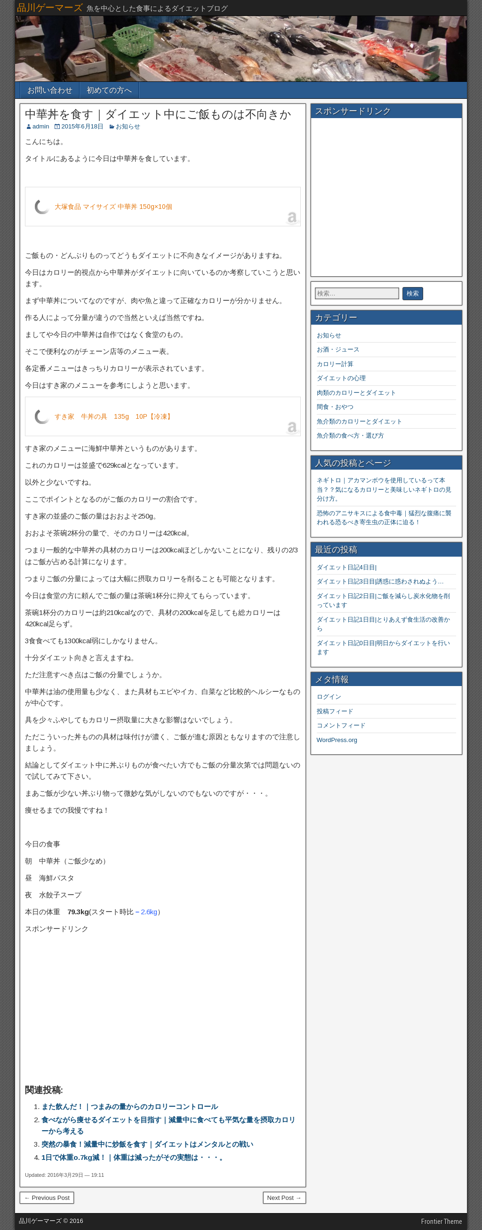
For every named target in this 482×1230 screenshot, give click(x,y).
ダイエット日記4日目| (347, 567)
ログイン (329, 696)
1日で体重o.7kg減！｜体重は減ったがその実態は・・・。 (133, 1157)
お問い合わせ (49, 90)
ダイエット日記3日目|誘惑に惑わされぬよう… (380, 581)
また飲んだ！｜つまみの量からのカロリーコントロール (129, 1106)
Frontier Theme (441, 1221)
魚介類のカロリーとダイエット (359, 421)
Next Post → (284, 1197)
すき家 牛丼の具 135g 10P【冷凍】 (114, 416)
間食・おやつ (335, 406)
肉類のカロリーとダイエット (356, 392)
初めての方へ (109, 90)
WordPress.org (337, 739)
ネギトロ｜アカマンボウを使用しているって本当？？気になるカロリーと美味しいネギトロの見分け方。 (384, 489)
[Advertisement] (163, 1006)
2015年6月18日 (82, 126)
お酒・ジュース (338, 349)
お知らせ (128, 126)
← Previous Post (47, 1197)
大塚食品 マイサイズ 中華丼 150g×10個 (113, 206)
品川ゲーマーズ (50, 7)
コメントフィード (341, 725)
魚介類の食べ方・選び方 (350, 435)
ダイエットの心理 (341, 378)
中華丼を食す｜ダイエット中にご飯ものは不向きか (158, 114)
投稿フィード (335, 711)
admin (40, 126)
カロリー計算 (335, 363)
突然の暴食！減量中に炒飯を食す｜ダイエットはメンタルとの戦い (147, 1144)
